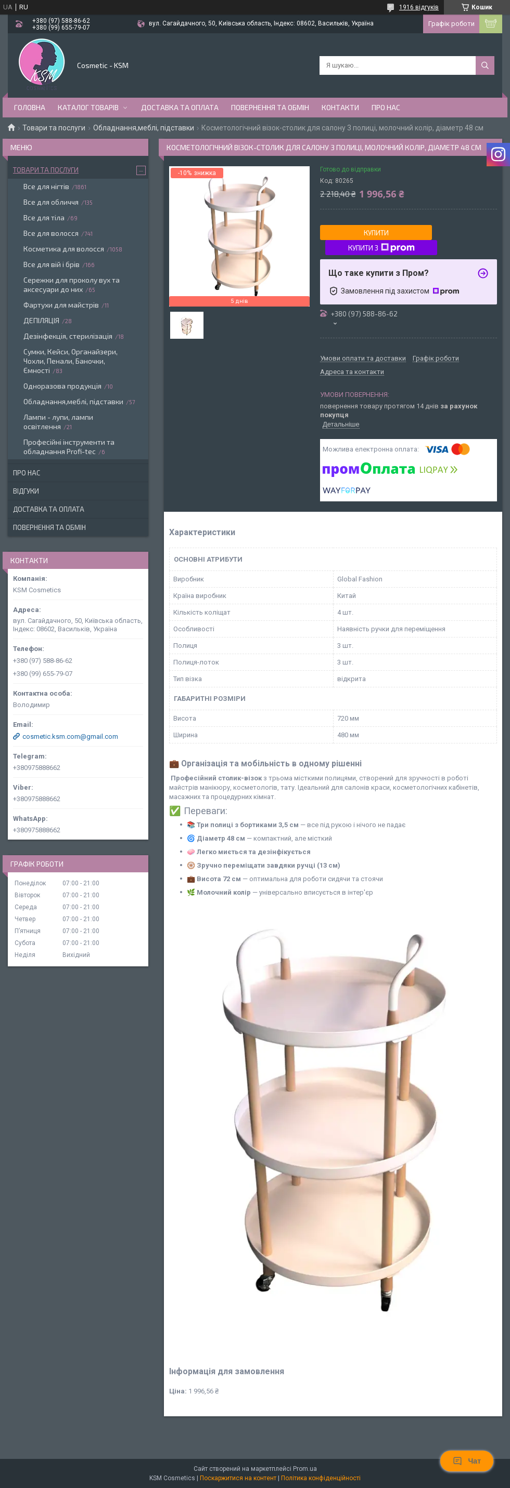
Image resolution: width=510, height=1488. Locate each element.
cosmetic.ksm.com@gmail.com (70, 736)
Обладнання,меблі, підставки (143, 128)
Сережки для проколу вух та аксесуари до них (71, 284)
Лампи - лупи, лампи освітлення (58, 422)
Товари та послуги (53, 128)
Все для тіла (44, 217)
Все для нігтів (46, 186)
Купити (376, 233)
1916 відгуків (419, 7)
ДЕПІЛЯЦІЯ (41, 320)
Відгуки (26, 491)
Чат (467, 1461)
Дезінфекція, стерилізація (67, 335)
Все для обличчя (51, 201)
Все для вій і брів (51, 264)
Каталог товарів (88, 107)
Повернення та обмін (270, 107)
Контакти (340, 107)
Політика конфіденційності (321, 1478)
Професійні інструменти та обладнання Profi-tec (68, 446)
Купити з (381, 248)
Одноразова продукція (62, 385)
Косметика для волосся (63, 248)
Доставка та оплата (180, 107)
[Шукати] (485, 65)
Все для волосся (51, 233)
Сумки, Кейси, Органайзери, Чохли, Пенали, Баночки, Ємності (70, 361)
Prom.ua (305, 1468)
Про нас (386, 107)
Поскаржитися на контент (238, 1478)
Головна (29, 107)
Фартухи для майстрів (61, 304)
